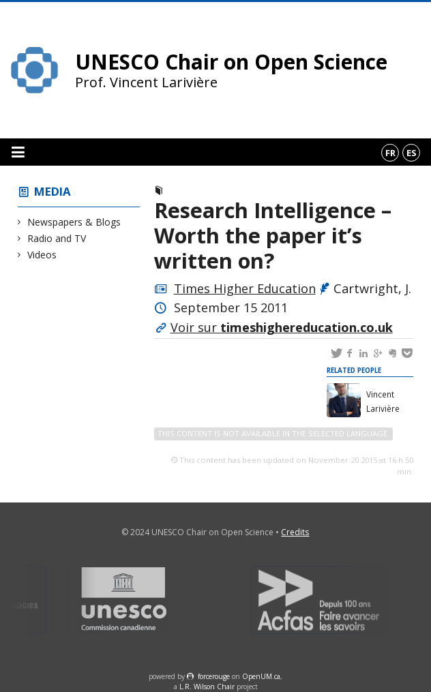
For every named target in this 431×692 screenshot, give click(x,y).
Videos (42, 254)
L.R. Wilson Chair (207, 686)
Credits (295, 532)
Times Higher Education (245, 288)
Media (52, 191)
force (214, 676)
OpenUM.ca (261, 676)
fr (390, 153)
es (411, 153)
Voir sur (281, 327)
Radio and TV (57, 238)
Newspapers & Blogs (74, 221)
